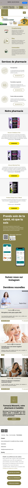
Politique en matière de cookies (10, 468)
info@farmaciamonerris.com (7, 449)
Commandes (12, 435)
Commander (14, 143)
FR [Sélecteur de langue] (21, 7)
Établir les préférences (14, 477)
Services (3, 435)
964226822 (3, 443)
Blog (7, 435)
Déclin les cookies (14, 483)
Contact (14, 419)
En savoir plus (18, 75)
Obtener (24, 2)
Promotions (19, 435)
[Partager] (25, 7)
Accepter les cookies (14, 472)
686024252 (3, 446)
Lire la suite (25, 320)
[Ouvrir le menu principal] (24, 12)
